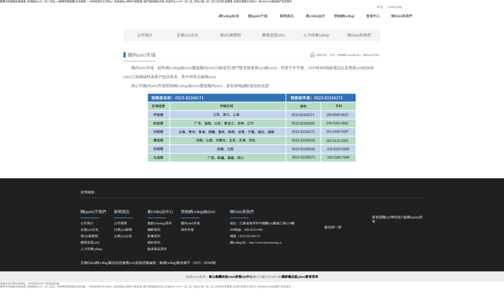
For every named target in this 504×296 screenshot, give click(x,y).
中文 (380, 7)
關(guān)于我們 (257, 18)
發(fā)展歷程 (230, 35)
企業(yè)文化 (187, 35)
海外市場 (187, 229)
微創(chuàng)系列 (159, 223)
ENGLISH (395, 7)
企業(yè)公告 (123, 236)
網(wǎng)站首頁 (229, 18)
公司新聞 (120, 223)
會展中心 (373, 16)
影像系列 (153, 236)
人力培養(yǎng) (316, 35)
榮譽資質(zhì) (273, 35)
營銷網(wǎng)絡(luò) (344, 18)
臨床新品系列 (157, 249)
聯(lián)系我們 (401, 16)
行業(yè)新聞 (123, 229)
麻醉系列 (153, 229)
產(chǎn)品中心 (315, 18)
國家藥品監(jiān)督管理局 (300, 276)
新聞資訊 (287, 16)
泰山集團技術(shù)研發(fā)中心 (231, 276)
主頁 (332, 55)
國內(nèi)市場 (371, 55)
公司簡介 (145, 35)
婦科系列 (153, 242)
